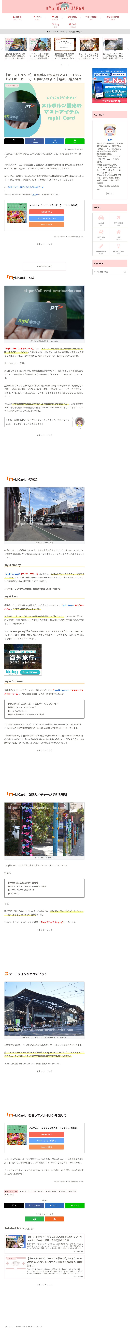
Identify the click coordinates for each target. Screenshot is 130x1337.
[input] (109, 272)
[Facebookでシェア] (34, 141)
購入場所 (9, 1184)
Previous (2, 49)
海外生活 (72, 1180)
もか (110, 139)
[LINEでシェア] (75, 141)
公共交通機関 (51, 1180)
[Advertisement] (44, 246)
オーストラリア (11, 1180)
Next (128, 49)
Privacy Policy (8, 1333)
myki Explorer (61, 684)
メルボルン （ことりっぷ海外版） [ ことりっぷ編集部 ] (53, 205)
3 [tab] (69, 65)
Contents (41, 260)
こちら (35, 194)
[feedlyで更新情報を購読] (41, 1208)
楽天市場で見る (40, 212)
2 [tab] (65, 65)
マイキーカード (26, 1180)
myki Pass (68, 599)
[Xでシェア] (14, 141)
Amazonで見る (40, 218)
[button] (125, 271)
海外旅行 (62, 1180)
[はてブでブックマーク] (54, 141)
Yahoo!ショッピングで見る (64, 212)
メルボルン (39, 1180)
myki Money (13, 568)
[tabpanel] (15, 49)
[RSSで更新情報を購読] (47, 1208)
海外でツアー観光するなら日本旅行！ (26, 187)
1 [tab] (61, 65)
